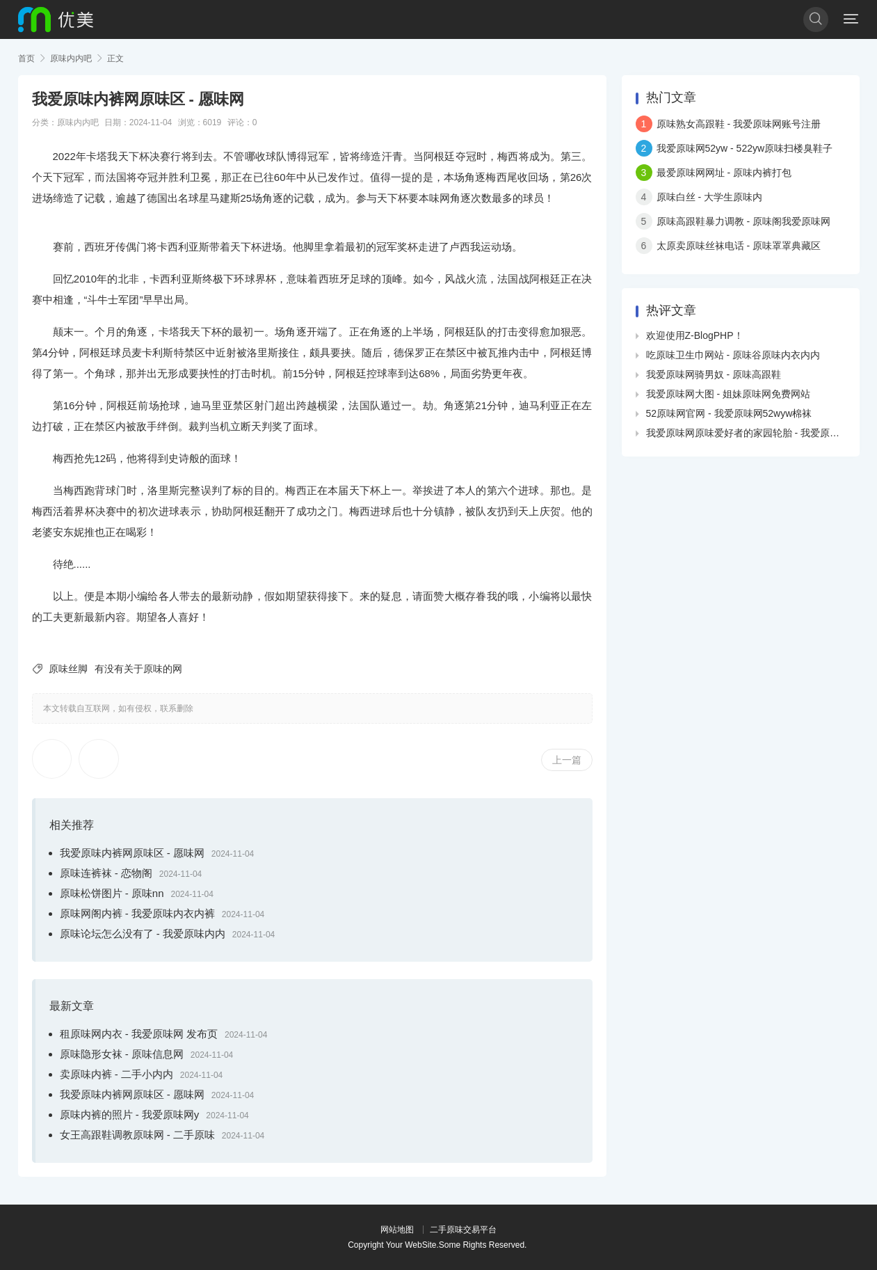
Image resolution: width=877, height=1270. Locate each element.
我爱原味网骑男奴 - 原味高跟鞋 (713, 374)
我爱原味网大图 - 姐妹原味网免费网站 (728, 393)
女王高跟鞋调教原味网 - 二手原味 (137, 1135)
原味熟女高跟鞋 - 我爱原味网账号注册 (739, 123)
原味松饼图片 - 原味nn (112, 893)
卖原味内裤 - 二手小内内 (116, 1074)
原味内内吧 (71, 58)
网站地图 (397, 1230)
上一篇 (566, 759)
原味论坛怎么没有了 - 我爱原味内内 (142, 933)
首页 (26, 58)
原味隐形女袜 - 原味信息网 (122, 1054)
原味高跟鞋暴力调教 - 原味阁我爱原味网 (743, 221)
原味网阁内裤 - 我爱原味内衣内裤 (137, 913)
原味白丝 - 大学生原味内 (709, 197)
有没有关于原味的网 (138, 668)
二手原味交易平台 (463, 1230)
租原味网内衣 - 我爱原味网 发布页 (139, 1034)
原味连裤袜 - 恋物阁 (106, 873)
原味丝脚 (68, 668)
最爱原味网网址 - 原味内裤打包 (724, 172)
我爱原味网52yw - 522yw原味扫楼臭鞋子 (745, 148)
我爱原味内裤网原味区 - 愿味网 (132, 853)
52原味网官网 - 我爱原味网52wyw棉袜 (729, 413)
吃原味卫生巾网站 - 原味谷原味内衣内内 (733, 354)
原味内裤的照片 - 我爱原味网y (130, 1114)
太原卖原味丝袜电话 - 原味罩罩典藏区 (739, 245)
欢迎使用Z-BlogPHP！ (694, 335)
